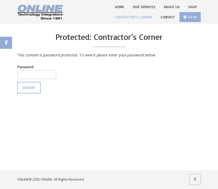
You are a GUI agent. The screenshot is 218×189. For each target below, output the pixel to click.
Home (119, 6)
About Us (172, 6)
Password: (36, 72)
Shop (192, 6)
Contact (168, 17)
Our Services (144, 6)
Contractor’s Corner (133, 17)
